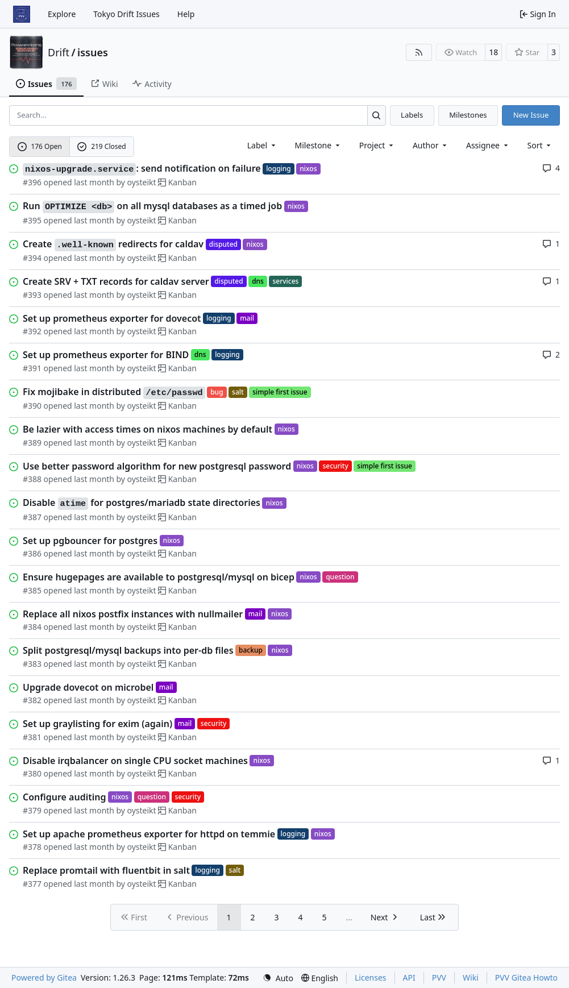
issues (92, 52)
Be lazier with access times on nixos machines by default (147, 429)
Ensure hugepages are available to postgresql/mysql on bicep (158, 577)
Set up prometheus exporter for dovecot (112, 318)
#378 (32, 846)
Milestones (468, 115)
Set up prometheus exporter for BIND (106, 354)
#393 (32, 294)
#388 (32, 479)
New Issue (531, 115)
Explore (62, 14)
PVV (439, 977)
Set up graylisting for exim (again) (97, 723)
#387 (32, 517)
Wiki (471, 977)
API (409, 977)
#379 (32, 810)
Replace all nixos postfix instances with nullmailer (133, 614)
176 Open (40, 146)
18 (493, 52)
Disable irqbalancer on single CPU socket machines (135, 760)
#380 (32, 773)
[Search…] (376, 115)
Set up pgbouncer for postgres (90, 540)
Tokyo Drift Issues (126, 14)
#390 (32, 405)
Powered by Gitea (44, 977)
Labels (412, 115)
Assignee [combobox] (488, 145)
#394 (32, 257)
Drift (58, 52)
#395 (32, 220)
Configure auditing (64, 797)
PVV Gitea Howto (526, 977)
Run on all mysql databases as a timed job (152, 206)
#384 (32, 626)
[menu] (540, 145)
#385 (32, 590)
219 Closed (101, 146)
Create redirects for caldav (113, 244)
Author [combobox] (430, 145)
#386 (32, 553)
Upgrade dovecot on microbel (88, 687)
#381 (32, 737)
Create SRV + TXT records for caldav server (116, 281)
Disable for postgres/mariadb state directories (141, 503)
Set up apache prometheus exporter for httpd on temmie (149, 834)
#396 (32, 182)
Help (186, 14)
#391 (32, 368)
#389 (32, 442)
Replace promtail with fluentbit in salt (106, 870)
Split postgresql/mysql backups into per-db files (128, 650)
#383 (32, 663)
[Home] (22, 14)
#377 (32, 883)
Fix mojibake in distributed (114, 392)
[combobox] (262, 145)
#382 (32, 700)
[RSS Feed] (419, 52)
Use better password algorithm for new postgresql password (157, 466)
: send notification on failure (142, 169)
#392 (32, 331)
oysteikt (141, 182)
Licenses (371, 977)
